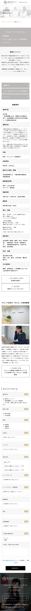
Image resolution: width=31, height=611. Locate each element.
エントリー (6, 42)
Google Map (16, 590)
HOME (3, 21)
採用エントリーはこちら (15, 287)
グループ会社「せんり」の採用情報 (15, 39)
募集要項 (6, 36)
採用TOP (9, 21)
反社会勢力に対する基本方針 (20, 604)
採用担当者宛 (15, 279)
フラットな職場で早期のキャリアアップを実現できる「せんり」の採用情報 (15, 371)
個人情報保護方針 (7, 604)
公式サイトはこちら (10, 598)
